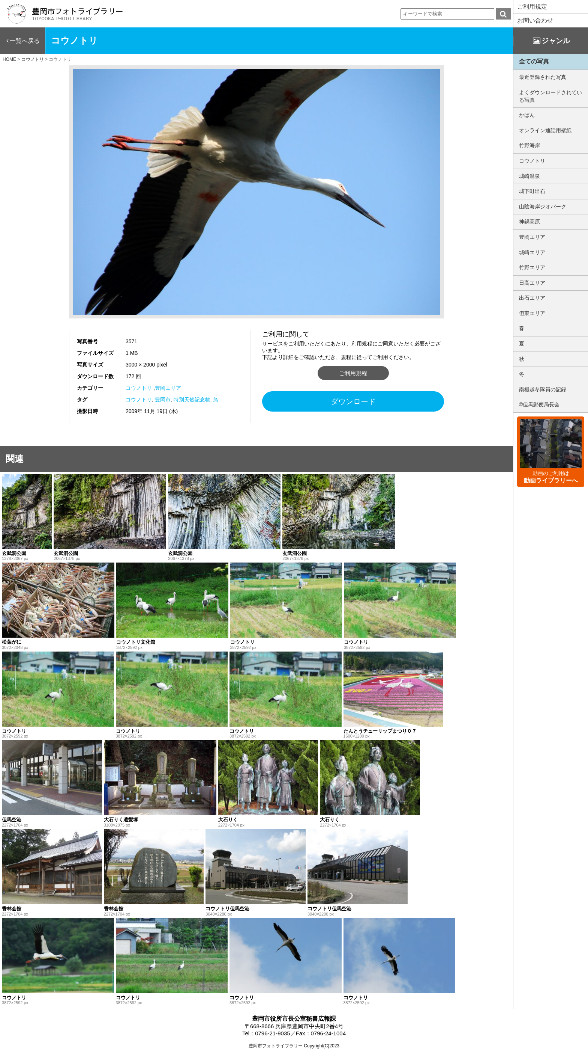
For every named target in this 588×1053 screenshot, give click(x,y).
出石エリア (532, 298)
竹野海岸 (529, 145)
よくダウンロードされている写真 (550, 96)
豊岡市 (163, 400)
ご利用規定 (532, 6)
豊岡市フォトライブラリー (276, 1045)
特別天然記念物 (192, 400)
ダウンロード (353, 401)
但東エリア (532, 313)
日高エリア (532, 283)
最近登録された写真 (542, 77)
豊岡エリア (168, 388)
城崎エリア (532, 252)
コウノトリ (139, 388)
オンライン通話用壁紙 (545, 130)
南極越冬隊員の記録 (542, 389)
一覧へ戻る (25, 41)
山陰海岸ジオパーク (542, 207)
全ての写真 (534, 61)
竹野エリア (532, 267)
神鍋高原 (529, 222)
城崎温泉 (529, 176)
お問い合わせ (535, 20)
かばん (527, 115)
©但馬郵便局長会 (539, 404)
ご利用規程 (353, 373)
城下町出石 (532, 191)
